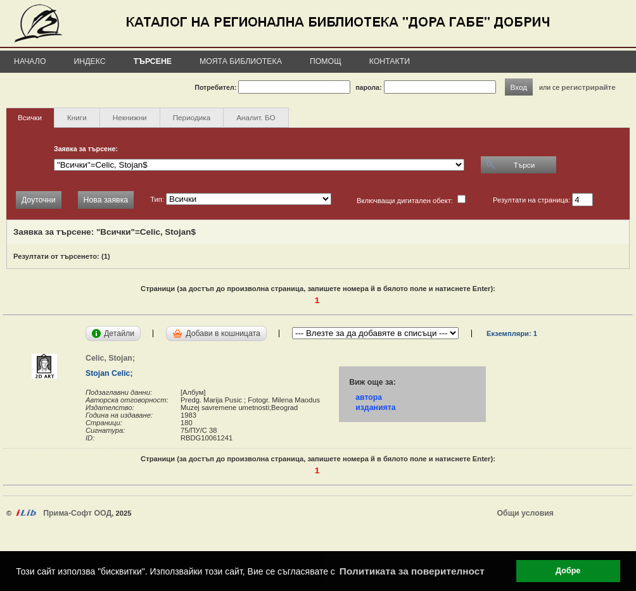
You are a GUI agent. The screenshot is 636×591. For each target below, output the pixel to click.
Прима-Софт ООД (77, 513)
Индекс (90, 61)
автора (368, 397)
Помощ (325, 61)
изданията (375, 407)
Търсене (153, 61)
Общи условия (525, 513)
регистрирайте (588, 87)
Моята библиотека (241, 61)
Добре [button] (568, 570)
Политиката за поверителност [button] (412, 571)
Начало (30, 61)
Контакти (389, 61)
